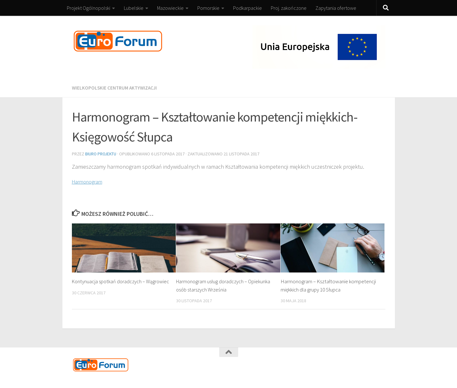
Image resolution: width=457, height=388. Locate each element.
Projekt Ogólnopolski (88, 8)
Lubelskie (133, 8)
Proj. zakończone (289, 8)
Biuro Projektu (101, 153)
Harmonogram (89, 181)
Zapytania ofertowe (335, 8)
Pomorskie (208, 8)
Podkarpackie (247, 8)
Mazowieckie (170, 8)
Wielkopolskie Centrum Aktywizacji (115, 87)
